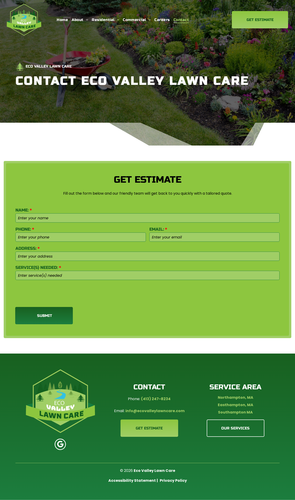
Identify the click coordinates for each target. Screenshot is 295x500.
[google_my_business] (60, 445)
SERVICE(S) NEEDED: (36, 267)
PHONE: (23, 229)
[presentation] (50, 293)
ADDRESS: (25, 248)
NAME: (22, 210)
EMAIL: (156, 229)
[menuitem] (62, 19)
